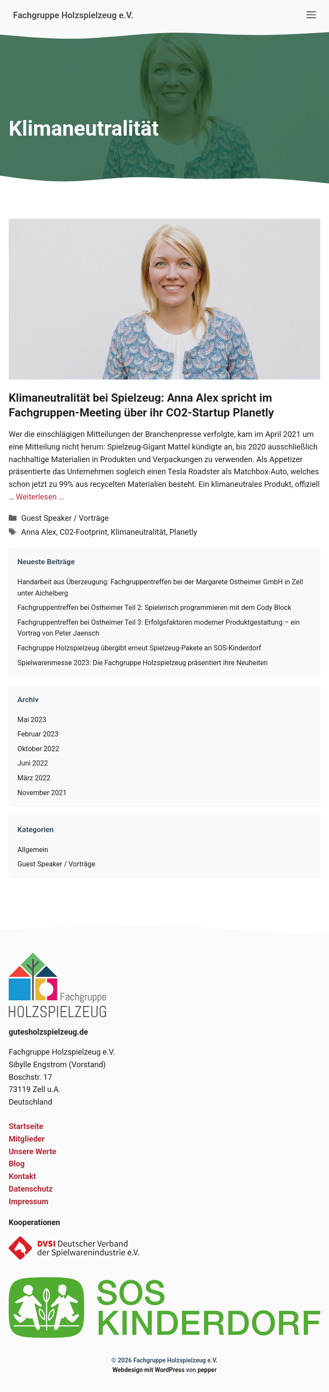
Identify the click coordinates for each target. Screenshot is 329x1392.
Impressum (28, 1201)
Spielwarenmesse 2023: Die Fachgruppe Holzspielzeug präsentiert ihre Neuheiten (142, 663)
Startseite (26, 1126)
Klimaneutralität (138, 531)
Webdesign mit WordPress (149, 1369)
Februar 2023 (37, 734)
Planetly (183, 531)
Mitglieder (27, 1138)
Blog (17, 1163)
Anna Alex (38, 531)
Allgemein (32, 850)
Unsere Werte (32, 1151)
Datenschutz (31, 1188)
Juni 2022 (32, 763)
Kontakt (22, 1176)
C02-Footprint (83, 531)
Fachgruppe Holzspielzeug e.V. (73, 15)
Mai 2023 (32, 720)
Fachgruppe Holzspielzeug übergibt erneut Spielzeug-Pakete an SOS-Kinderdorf (139, 648)
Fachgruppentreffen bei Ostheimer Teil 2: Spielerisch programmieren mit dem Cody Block (154, 607)
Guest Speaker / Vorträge (65, 518)
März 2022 (33, 778)
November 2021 (41, 793)
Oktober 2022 (38, 749)
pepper (206, 1369)
